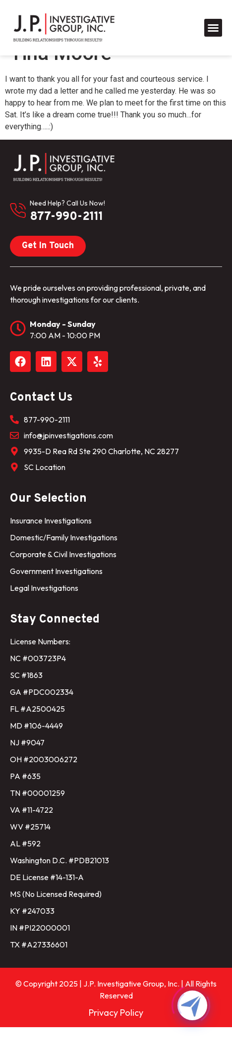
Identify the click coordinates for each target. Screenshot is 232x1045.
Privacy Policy (116, 1030)
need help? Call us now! (67, 220)
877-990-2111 (66, 234)
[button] (213, 28)
